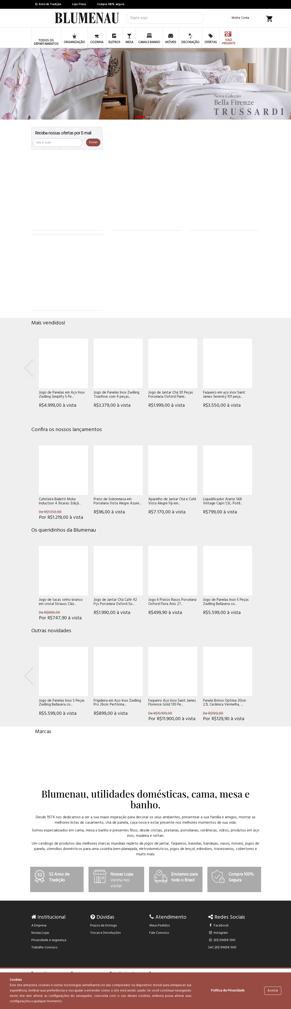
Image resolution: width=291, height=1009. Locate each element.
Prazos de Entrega (103, 925)
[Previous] (30, 368)
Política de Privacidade (228, 990)
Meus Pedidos (159, 925)
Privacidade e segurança (48, 940)
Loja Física (79, 4)
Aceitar (272, 990)
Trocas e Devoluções (105, 933)
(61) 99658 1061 (221, 940)
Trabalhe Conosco (44, 947)
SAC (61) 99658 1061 (222, 947)
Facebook (218, 925)
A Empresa (38, 925)
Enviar (93, 142)
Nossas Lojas (40, 933)
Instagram (218, 933)
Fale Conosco (159, 933)
